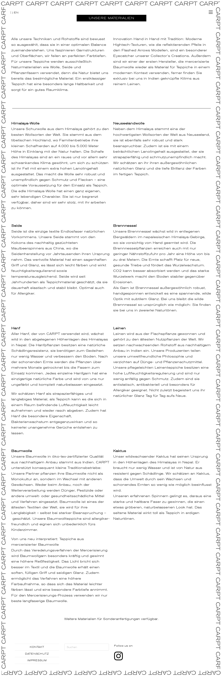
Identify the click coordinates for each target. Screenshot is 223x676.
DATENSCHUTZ (37, 653)
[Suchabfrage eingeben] (86, 647)
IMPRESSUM (37, 660)
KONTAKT (37, 647)
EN (16, 12)
